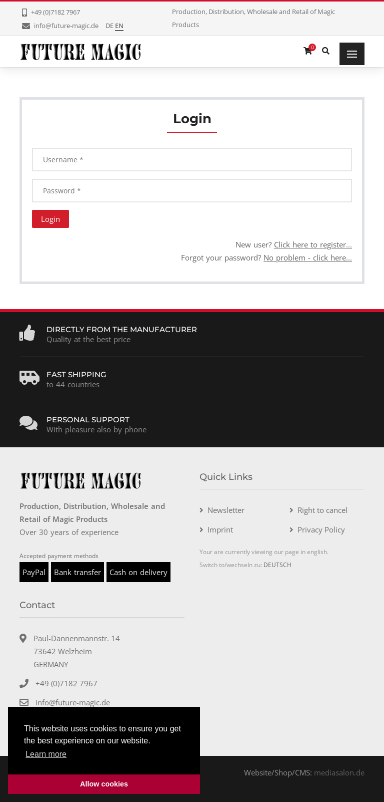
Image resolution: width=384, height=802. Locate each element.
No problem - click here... (308, 257)
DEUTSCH (278, 565)
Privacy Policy (321, 529)
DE (110, 25)
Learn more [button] (46, 754)
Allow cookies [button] (104, 784)
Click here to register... (313, 244)
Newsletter (226, 510)
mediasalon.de (339, 772)
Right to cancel (323, 510)
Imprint (220, 529)
